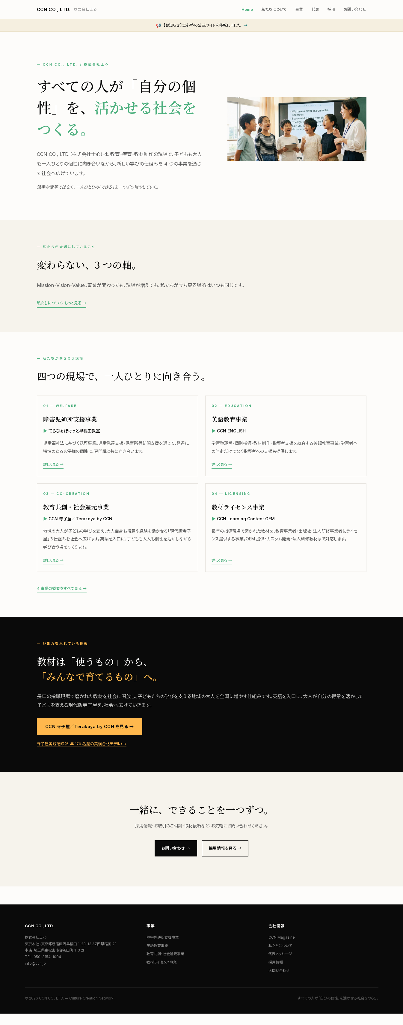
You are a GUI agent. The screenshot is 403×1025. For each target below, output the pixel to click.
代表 (315, 9)
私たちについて (274, 9)
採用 (331, 9)
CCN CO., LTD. (67, 10)
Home (247, 9)
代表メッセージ (280, 965)
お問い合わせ (355, 9)
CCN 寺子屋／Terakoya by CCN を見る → (89, 736)
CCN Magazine (281, 948)
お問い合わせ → (172, 858)
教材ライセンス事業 (162, 973)
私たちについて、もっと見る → (61, 302)
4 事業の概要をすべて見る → (62, 598)
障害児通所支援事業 (163, 948)
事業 (299, 9)
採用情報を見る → (228, 858)
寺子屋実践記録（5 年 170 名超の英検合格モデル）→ (81, 753)
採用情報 (275, 973)
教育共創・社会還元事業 (165, 965)
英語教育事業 (157, 957)
